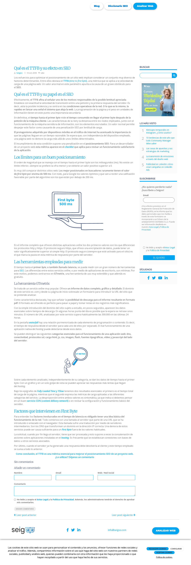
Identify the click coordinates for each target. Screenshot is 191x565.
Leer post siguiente (123, 515)
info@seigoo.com (117, 530)
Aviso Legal (42, 499)
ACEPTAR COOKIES (164, 552)
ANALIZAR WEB (165, 530)
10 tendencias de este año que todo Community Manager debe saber (160, 140)
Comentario (20, 484)
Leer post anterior (25, 515)
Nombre (18, 472)
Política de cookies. (164, 557)
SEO (22, 270)
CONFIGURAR (176, 548)
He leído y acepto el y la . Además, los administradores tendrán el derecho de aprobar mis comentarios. (76, 501)
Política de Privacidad (63, 499)
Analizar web (145, 6)
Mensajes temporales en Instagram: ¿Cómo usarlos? (158, 131)
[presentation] (165, 238)
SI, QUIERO (159, 257)
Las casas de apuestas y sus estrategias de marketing (159, 150)
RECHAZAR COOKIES (157, 548)
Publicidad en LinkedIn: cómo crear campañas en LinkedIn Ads (159, 167)
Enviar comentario (25, 509)
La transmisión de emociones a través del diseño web (160, 157)
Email (58, 472)
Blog (97, 6)
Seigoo (19, 73)
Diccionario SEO (118, 6)
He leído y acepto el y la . (159, 249)
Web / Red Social (106, 472)
